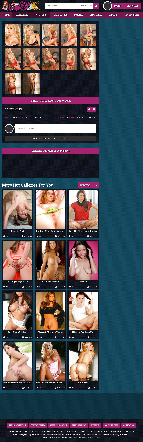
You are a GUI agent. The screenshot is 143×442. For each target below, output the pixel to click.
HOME (6, 14)
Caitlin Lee (38, 118)
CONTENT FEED (111, 425)
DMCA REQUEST (79, 425)
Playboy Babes (131, 14)
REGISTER (132, 5)
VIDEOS (113, 14)
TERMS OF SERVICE (17, 425)
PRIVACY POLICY (38, 425)
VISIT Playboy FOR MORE (50, 101)
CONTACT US (128, 425)
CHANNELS (96, 14)
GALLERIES (22, 14)
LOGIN (117, 5)
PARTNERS (41, 14)
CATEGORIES (61, 14)
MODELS (78, 14)
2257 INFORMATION (58, 425)
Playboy (14, 118)
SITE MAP (95, 425)
